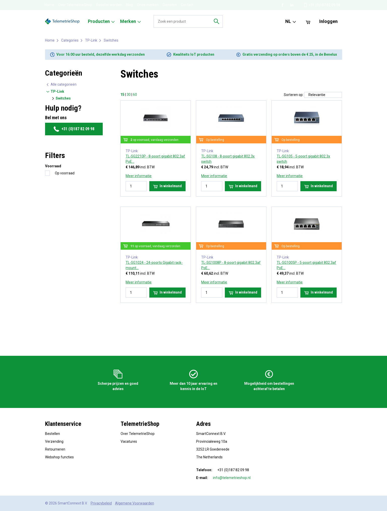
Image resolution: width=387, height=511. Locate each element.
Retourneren (55, 449)
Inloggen (328, 21)
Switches (111, 40)
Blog (129, 5)
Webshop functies (59, 457)
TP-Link (91, 40)
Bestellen (52, 434)
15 (122, 94)
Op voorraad (65, 173)
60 (135, 94)
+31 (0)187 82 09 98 (73, 129)
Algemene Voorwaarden (134, 503)
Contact (187, 5)
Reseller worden (109, 5)
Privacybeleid (101, 503)
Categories (70, 40)
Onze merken (148, 5)
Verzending (54, 441)
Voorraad (53, 166)
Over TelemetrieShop (75, 5)
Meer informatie (139, 176)
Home (49, 5)
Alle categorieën (61, 84)
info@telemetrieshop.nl (232, 478)
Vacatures (129, 441)
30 (129, 94)
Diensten (170, 5)
